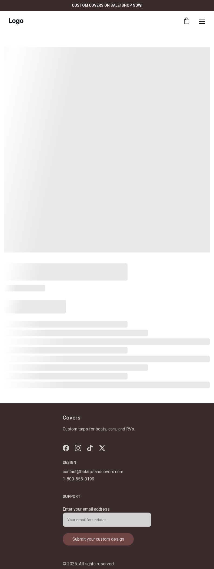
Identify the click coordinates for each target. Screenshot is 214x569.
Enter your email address (86, 511)
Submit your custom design (98, 541)
